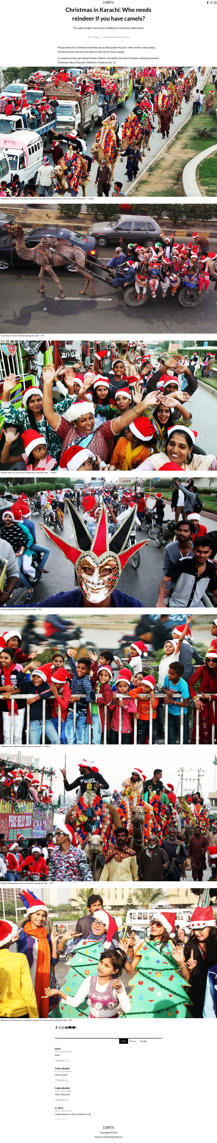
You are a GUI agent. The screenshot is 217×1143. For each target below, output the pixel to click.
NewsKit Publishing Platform (108, 1137)
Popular (143, 1041)
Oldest (123, 1041)
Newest (133, 1041)
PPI (89, 37)
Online (96, 37)
